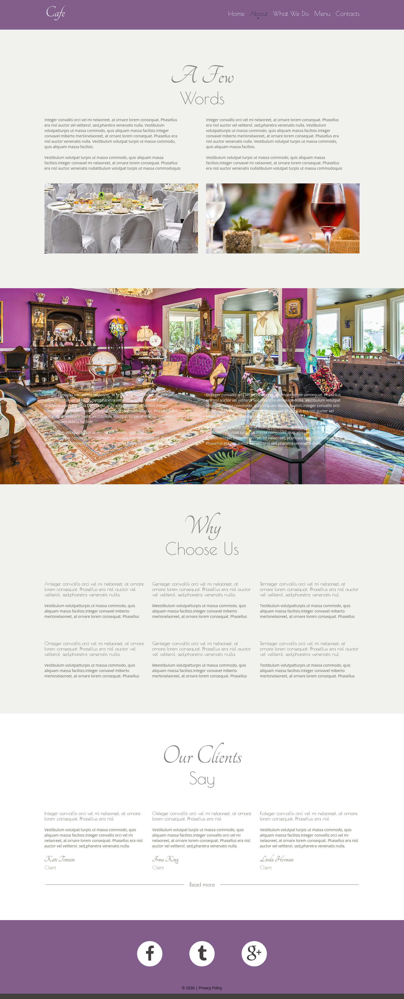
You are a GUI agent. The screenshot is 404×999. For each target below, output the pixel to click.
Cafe (55, 12)
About (258, 13)
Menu (322, 13)
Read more (202, 884)
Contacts (348, 13)
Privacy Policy (210, 987)
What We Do (291, 13)
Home (236, 13)
